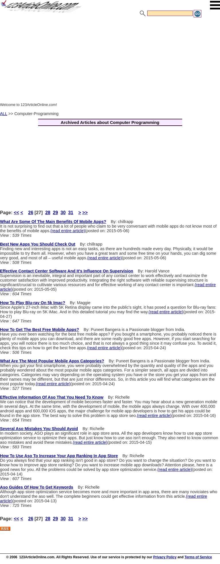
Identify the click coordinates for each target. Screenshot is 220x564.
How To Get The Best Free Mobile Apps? (39, 329)
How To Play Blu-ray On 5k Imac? (32, 302)
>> (85, 212)
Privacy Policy (164, 557)
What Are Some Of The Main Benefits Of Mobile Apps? (53, 221)
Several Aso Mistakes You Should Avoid (39, 428)
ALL (3, 113)
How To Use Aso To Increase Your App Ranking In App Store (59, 455)
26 (30, 212)
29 (55, 212)
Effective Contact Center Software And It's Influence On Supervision (66, 271)
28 (47, 212)
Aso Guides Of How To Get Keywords (36, 487)
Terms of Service (198, 557)
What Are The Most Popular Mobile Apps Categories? (52, 361)
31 (70, 212)
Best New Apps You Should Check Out (37, 244)
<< (16, 212)
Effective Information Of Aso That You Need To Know (51, 397)
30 (63, 212)
